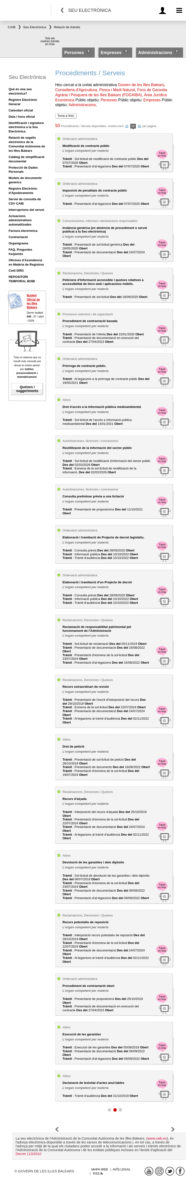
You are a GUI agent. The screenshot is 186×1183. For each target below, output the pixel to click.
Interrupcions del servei (26, 210)
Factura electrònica (22, 231)
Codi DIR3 (15, 270)
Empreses (111, 52)
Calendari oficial (20, 110)
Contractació (18, 237)
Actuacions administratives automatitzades (19, 220)
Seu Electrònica (27, 77)
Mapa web (99, 1169)
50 (139, 126)
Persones (74, 52)
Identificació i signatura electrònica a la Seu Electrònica (26, 127)
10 (126, 126)
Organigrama (18, 243)
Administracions (155, 52)
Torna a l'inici (65, 115)
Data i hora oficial (21, 116)
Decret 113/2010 (28, 1154)
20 (133, 126)
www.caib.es (157, 1138)
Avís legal (122, 1169)
